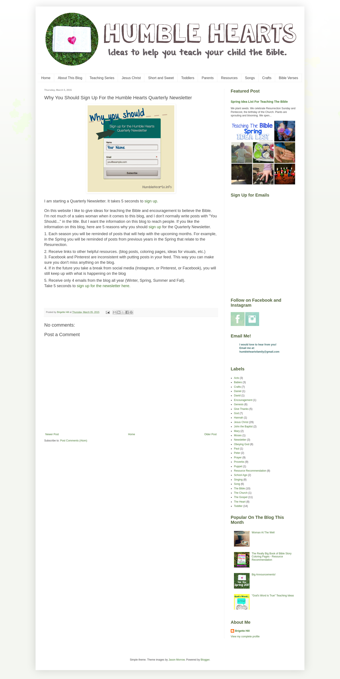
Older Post (210, 434)
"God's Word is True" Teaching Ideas (273, 595)
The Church (241, 492)
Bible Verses (288, 78)
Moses (238, 435)
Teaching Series (102, 78)
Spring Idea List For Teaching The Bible (259, 101)
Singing (238, 479)
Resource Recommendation (250, 470)
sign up (155, 227)
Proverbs (239, 461)
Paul (236, 448)
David (237, 395)
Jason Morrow (176, 659)
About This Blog (70, 78)
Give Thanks (241, 408)
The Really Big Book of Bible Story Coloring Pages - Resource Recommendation (271, 556)
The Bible (239, 488)
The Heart (239, 501)
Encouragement (243, 400)
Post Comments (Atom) (73, 440)
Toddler (238, 506)
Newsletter (240, 439)
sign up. (151, 201)
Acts (236, 377)
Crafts (266, 78)
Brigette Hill (242, 630)
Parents (208, 78)
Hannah (238, 417)
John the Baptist (243, 426)
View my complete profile (245, 636)
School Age (240, 475)
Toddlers (187, 78)
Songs (250, 78)
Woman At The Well (263, 532)
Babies (238, 382)
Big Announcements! (264, 574)
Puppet (238, 466)
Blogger (205, 659)
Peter (237, 452)
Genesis (239, 404)
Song (237, 483)
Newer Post (52, 434)
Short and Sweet (161, 78)
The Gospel (240, 497)
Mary (237, 431)
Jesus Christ (131, 78)
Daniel (237, 391)
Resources (229, 78)
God (236, 413)
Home (46, 78)
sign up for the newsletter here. (103, 286)
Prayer (238, 457)
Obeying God (241, 444)
